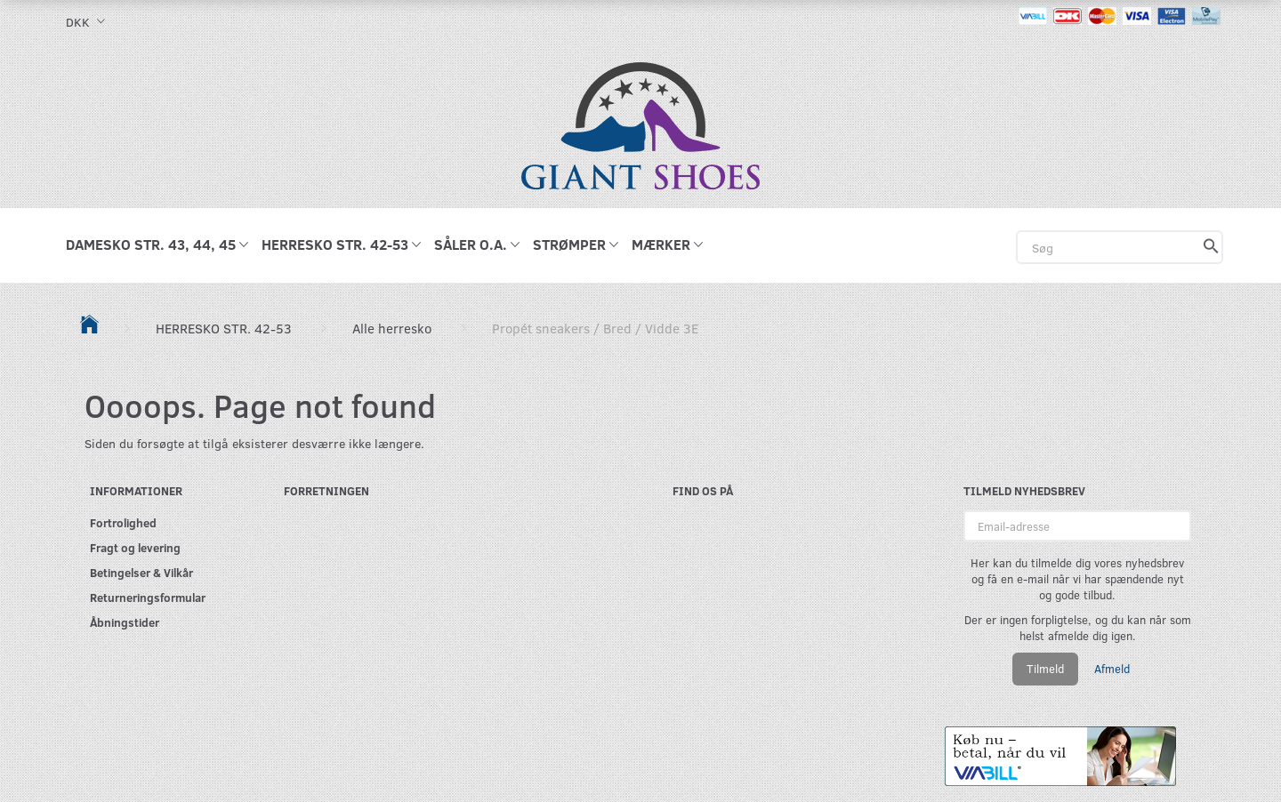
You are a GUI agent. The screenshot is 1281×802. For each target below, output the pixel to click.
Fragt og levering (135, 547)
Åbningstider (124, 622)
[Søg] (1211, 247)
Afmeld (1112, 669)
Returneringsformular (147, 597)
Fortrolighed (123, 522)
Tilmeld (1045, 669)
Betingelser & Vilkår (141, 572)
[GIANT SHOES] (640, 124)
